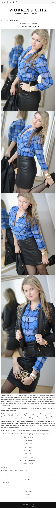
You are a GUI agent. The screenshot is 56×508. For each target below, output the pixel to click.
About (28, 494)
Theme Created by (28, 506)
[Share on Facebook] (2, 468)
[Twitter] (2, 2)
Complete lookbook (8, 470)
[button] (54, 2)
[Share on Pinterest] (6, 468)
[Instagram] (4, 2)
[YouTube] (10, 2)
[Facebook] (13, 2)
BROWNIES (7, 474)
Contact (28, 497)
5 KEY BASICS (50, 474)
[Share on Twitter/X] (4, 468)
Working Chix (30, 504)
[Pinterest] (7, 2)
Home (2, 20)
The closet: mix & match (21, 470)
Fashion (34, 23)
